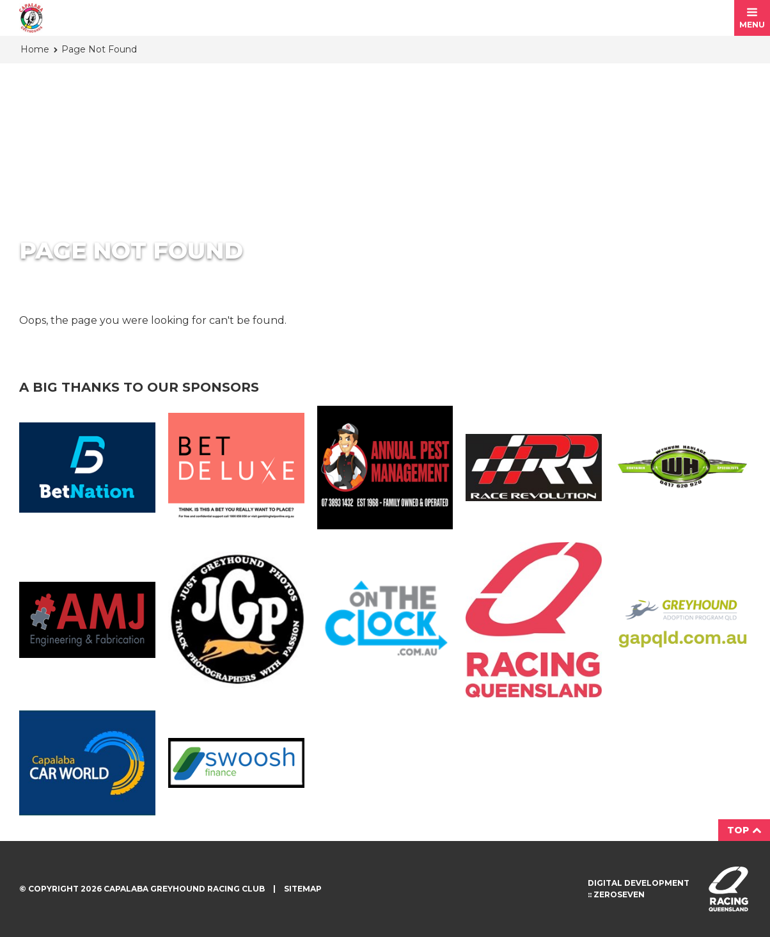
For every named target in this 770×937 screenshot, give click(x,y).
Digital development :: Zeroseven (638, 888)
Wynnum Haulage (683, 467)
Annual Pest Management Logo (385, 467)
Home (34, 49)
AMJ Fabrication (87, 620)
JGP (236, 620)
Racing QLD (534, 620)
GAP (683, 619)
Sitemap (303, 888)
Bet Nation (87, 467)
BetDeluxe (236, 467)
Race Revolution (534, 468)
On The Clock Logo (385, 619)
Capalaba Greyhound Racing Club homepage (31, 18)
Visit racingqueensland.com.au (728, 889)
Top (744, 830)
